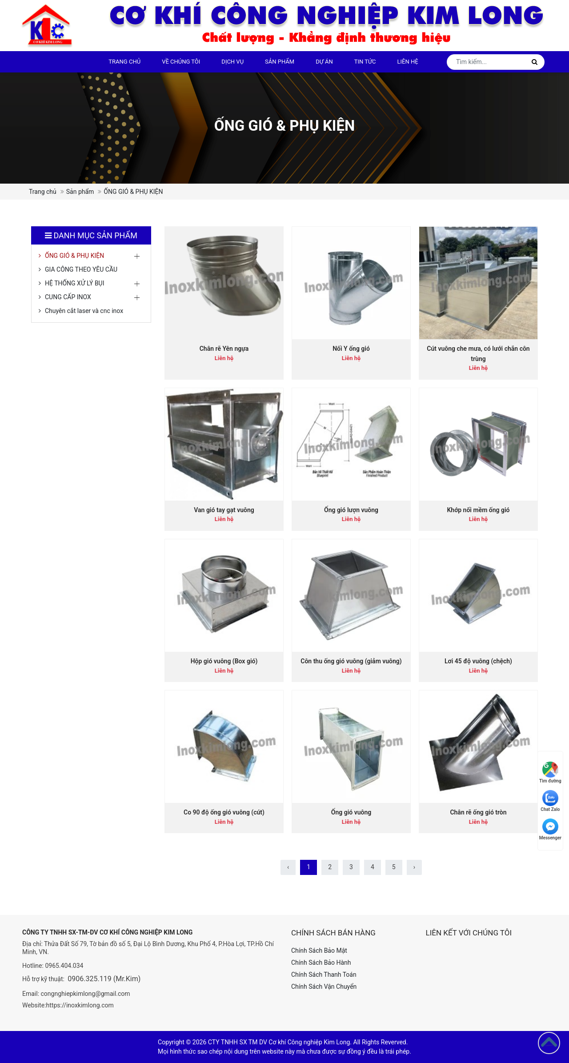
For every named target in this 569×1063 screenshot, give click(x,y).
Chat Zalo (550, 801)
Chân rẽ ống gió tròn (478, 812)
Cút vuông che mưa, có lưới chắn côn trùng (478, 353)
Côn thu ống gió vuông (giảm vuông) (351, 661)
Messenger (550, 829)
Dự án (324, 61)
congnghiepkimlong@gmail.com (85, 993)
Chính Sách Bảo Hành (321, 962)
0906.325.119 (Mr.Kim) (104, 979)
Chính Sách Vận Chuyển (324, 986)
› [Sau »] (414, 866)
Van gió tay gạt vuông (224, 509)
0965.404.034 (64, 965)
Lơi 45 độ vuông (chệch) (478, 661)
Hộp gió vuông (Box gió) (224, 661)
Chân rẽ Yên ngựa (224, 348)
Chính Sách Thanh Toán (324, 974)
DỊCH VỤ (232, 61)
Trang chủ (124, 61)
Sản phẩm (279, 61)
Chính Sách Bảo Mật (319, 950)
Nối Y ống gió (351, 348)
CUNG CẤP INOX (68, 297)
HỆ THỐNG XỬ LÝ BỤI (74, 283)
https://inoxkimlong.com (80, 1005)
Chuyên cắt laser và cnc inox (84, 310)
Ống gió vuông (351, 812)
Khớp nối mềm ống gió (478, 509)
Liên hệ (407, 61)
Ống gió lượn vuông (351, 509)
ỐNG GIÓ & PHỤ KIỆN (74, 255)
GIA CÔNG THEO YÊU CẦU (81, 269)
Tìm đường (550, 772)
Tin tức (365, 61)
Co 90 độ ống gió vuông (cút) (224, 812)
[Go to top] (549, 1043)
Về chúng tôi (181, 61)
